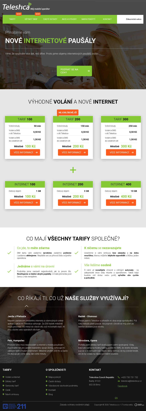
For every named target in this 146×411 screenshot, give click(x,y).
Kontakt (107, 19)
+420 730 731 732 (129, 377)
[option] (73, 331)
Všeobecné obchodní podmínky (63, 385)
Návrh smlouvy (12, 394)
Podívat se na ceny (69, 71)
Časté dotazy (50, 19)
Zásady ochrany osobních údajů (74, 404)
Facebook (122, 386)
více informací (23, 152)
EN (116, 398)
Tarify (12, 19)
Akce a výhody (69, 19)
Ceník (7, 390)
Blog (51, 394)
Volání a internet (12, 377)
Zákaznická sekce (133, 19)
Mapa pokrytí (88, 19)
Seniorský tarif (11, 385)
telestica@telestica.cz (131, 381)
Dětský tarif (31, 19)
